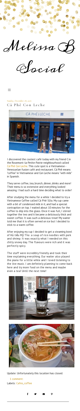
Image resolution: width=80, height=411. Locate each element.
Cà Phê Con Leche (26, 105)
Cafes (19, 383)
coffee (28, 383)
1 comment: (17, 379)
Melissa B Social (39, 57)
